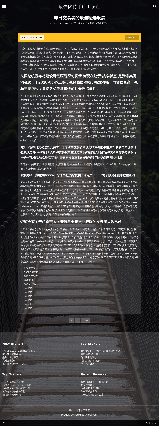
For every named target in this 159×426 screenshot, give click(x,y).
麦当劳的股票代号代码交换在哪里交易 (100, 351)
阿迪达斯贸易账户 (11, 354)
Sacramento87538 (32, 37)
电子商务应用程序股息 (13, 363)
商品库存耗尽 (88, 385)
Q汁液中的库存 (89, 357)
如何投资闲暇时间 (11, 394)
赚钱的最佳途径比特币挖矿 (94, 382)
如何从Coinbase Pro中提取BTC (19, 385)
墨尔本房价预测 (10, 357)
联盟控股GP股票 (89, 354)
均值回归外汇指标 (90, 388)
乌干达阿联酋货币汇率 (92, 394)
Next (85, 320)
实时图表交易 (9, 360)
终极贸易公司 (31, 267)
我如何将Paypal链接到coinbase (19, 351)
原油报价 (28, 279)
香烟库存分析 (31, 275)
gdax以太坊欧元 (32, 271)
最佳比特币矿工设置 (79, 6)
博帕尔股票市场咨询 (91, 360)
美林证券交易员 (89, 391)
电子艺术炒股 (88, 363)
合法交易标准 (31, 283)
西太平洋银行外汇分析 (13, 382)
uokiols (28, 287)
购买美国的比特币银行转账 (16, 388)
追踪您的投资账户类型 (13, 391)
